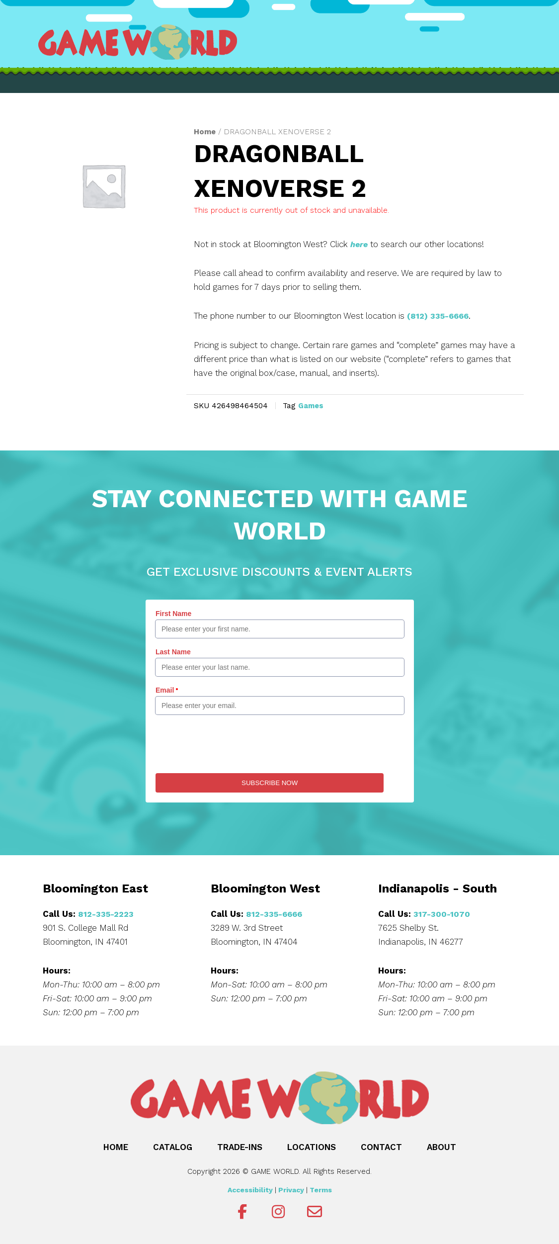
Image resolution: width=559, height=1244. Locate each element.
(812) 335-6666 (440, 315)
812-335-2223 (107, 913)
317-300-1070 (442, 913)
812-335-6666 (276, 913)
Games (311, 405)
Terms (321, 1189)
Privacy (291, 1189)
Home (205, 131)
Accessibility (250, 1189)
